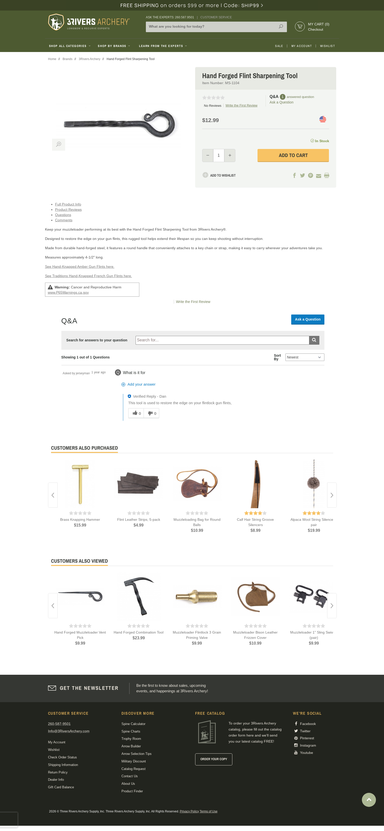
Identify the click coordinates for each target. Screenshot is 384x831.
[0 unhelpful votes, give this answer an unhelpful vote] (151, 413)
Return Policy (58, 772)
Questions (63, 215)
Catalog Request (133, 769)
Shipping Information (63, 765)
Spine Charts (130, 731)
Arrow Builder (131, 746)
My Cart (318, 24)
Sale (279, 46)
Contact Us (129, 776)
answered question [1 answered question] (300, 97)
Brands (67, 59)
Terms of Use (209, 811)
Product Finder (132, 791)
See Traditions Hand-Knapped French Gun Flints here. (88, 276)
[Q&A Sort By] (304, 357)
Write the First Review (242, 105)
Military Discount (133, 761)
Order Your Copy (213, 759)
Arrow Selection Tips (136, 754)
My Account (301, 46)
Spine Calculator (133, 724)
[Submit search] (314, 340)
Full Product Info (68, 204)
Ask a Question (281, 102)
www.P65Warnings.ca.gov (68, 292)
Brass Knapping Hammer (80, 519)
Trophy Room (131, 739)
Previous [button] (53, 495)
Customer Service (216, 17)
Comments (63, 220)
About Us (128, 784)
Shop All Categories (70, 46)
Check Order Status (62, 757)
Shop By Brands (114, 46)
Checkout (315, 29)
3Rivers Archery (89, 59)
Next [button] (332, 495)
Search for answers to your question (96, 340)
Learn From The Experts (163, 46)
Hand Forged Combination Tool (138, 632)
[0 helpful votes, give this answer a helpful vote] (136, 413)
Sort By (277, 357)
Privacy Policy (189, 811)
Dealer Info (56, 780)
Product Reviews (68, 209)
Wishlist (327, 46)
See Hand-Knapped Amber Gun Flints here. (79, 267)
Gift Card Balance (61, 787)
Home (52, 59)
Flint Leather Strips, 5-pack (138, 519)
